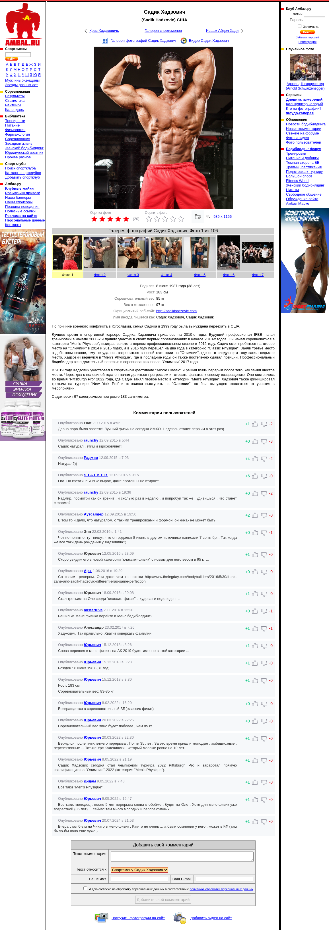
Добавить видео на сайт (211, 919)
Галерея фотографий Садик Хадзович (143, 40)
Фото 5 (200, 275)
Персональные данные (25, 220)
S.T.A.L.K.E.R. (96, 475)
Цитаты (292, 190)
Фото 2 (100, 275)
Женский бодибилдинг (24, 148)
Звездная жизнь (18, 143)
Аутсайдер (94, 514)
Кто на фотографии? (304, 108)
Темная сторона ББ (303, 162)
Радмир (91, 457)
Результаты (14, 96)
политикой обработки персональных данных (230, 890)
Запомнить (310, 26)
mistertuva (93, 610)
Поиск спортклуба (20, 168)
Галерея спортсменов (163, 30)
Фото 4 (166, 275)
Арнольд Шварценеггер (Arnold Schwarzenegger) (305, 72)
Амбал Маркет (298, 203)
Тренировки (15, 121)
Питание (12, 125)
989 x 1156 (222, 216)
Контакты (13, 225)
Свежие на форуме (302, 133)
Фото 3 (133, 275)
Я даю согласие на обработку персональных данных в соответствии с (179, 890)
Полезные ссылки (20, 211)
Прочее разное (18, 157)
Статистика (14, 100)
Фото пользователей (303, 142)
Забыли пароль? (308, 37)
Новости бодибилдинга (306, 124)
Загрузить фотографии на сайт (138, 919)
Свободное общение (304, 194)
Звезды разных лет (21, 85)
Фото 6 (229, 275)
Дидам (90, 781)
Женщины (31, 80)
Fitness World (297, 181)
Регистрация (307, 42)
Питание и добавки (302, 158)
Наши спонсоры (18, 202)
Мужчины (13, 80)
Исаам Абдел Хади (222, 30)
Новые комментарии (303, 129)
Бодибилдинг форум (303, 149)
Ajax (88, 571)
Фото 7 (258, 275)
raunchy (91, 440)
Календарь (14, 109)
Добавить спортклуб (22, 177)
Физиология (15, 130)
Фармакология (17, 134)
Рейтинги (13, 105)
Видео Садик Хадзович (209, 40)
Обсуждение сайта (302, 199)
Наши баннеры (18, 197)
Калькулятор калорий (304, 104)
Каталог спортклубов (23, 173)
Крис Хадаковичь (104, 30)
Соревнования (17, 139)
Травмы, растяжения (304, 167)
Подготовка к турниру (304, 171)
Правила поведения (22, 206)
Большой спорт (299, 176)
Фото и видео (297, 138)
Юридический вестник (24, 152)
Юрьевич (92, 645)
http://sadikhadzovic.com (176, 311)
